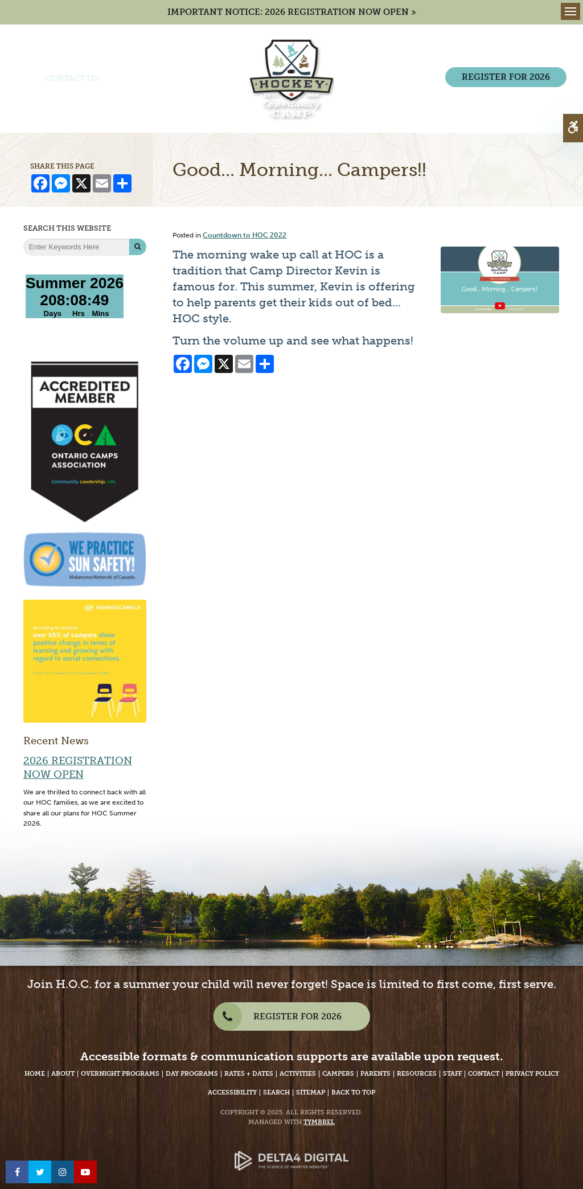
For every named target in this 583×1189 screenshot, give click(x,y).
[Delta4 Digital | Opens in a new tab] (291, 1151)
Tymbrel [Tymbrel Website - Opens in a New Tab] (319, 1122)
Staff (452, 1073)
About (63, 1073)
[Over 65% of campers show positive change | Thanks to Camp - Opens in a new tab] (85, 660)
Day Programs (192, 1073)
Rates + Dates (248, 1073)
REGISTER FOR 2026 (506, 77)
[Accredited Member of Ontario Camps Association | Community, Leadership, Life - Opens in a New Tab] (85, 441)
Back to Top (353, 1092)
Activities (298, 1073)
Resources (417, 1073)
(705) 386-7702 (131, 78)
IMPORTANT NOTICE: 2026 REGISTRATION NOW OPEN (288, 12)
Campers (338, 1073)
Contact (483, 1073)
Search (276, 1092)
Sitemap (310, 1092)
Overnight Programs (120, 1073)
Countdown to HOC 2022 (244, 235)
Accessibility (232, 1092)
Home (34, 1073)
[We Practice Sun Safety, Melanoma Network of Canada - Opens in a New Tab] (85, 559)
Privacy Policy (532, 1073)
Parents (375, 1073)
